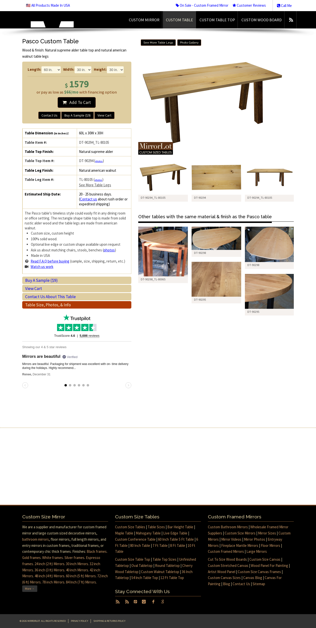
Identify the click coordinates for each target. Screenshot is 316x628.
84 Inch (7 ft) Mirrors (81, 582)
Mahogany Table (148, 533)
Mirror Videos (231, 539)
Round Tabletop (167, 565)
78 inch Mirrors (53, 582)
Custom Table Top (217, 19)
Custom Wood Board (261, 19)
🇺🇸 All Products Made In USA (48, 5)
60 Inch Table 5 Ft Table (176, 539)
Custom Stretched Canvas (228, 565)
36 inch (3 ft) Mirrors (49, 570)
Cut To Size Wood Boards (227, 559)
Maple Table (124, 533)
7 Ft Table (160, 545)
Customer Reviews (249, 5)
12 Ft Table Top (172, 577)
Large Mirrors (256, 551)
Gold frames (31, 557)
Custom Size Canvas (264, 559)
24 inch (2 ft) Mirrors (49, 563)
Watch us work (42, 266)
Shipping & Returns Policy (109, 621)
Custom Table (179, 19)
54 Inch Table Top (144, 577)
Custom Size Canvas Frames (259, 571)
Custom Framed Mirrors (226, 551)
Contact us (88, 199)
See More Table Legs (95, 185)
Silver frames (74, 557)
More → (30, 588)
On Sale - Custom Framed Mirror (202, 5)
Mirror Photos (254, 539)
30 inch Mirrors (77, 563)
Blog (226, 583)
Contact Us (49, 115)
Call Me (284, 5)
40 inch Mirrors (77, 570)
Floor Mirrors (270, 545)
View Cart (104, 115)
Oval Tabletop (142, 565)
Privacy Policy (79, 621)
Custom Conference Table (135, 539)
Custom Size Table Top (132, 559)
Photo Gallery (189, 42)
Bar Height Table (180, 527)
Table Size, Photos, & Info (48, 305)
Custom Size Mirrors (240, 533)
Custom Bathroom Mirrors (228, 527)
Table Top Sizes (165, 559)
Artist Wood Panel (221, 571)
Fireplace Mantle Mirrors (239, 545)
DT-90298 (200, 253)
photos (99, 161)
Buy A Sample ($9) (77, 115)
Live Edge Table (175, 533)
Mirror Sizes (267, 533)
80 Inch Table (140, 545)
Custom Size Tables (130, 527)
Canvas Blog (252, 577)
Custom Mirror (144, 19)
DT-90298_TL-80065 (153, 279)
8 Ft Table (177, 545)
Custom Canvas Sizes (224, 577)
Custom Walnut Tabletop (160, 571)
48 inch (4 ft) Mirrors (49, 576)
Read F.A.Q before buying (50, 261)
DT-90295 (200, 299)
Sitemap (259, 583)
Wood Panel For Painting (269, 565)
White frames (52, 557)
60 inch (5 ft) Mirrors (81, 576)
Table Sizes (156, 527)
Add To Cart (76, 102)
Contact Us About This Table (50, 296)
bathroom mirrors (35, 539)
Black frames (97, 551)
